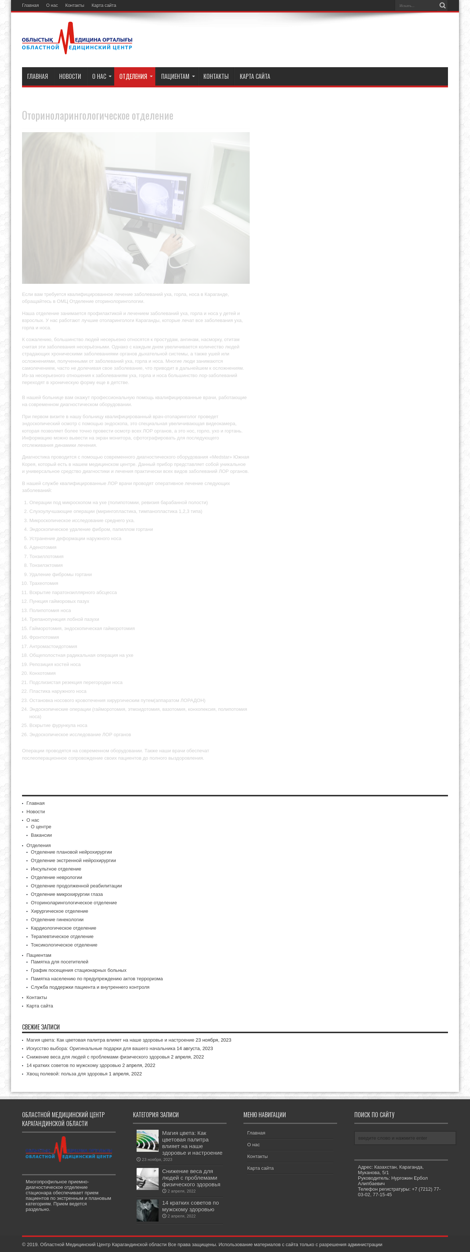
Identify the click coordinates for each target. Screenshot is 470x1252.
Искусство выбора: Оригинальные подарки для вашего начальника (100, 1048)
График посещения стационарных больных (78, 970)
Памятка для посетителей (59, 962)
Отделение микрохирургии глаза (67, 894)
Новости (70, 76)
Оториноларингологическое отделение (74, 902)
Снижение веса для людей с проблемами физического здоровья (98, 1057)
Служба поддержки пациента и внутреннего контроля (90, 987)
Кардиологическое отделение (63, 928)
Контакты (74, 5)
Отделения (136, 76)
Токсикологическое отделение (64, 945)
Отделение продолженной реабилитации (76, 886)
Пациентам (178, 76)
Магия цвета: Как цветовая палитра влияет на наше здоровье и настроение (110, 1040)
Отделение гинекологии (57, 919)
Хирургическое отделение (59, 911)
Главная (30, 5)
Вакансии (41, 835)
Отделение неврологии (56, 877)
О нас (52, 5)
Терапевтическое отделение (62, 936)
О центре (41, 826)
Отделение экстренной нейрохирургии (73, 860)
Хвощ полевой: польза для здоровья (67, 1073)
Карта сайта (104, 5)
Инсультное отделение (56, 869)
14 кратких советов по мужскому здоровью (73, 1065)
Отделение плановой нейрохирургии (71, 852)
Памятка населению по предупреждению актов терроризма (97, 978)
